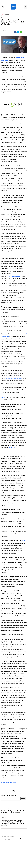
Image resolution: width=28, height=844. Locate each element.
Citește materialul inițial (8, 782)
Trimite (23, 799)
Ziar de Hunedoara (6, 28)
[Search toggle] (25, 7)
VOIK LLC (12, 447)
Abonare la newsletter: (8, 795)
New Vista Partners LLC (14, 378)
